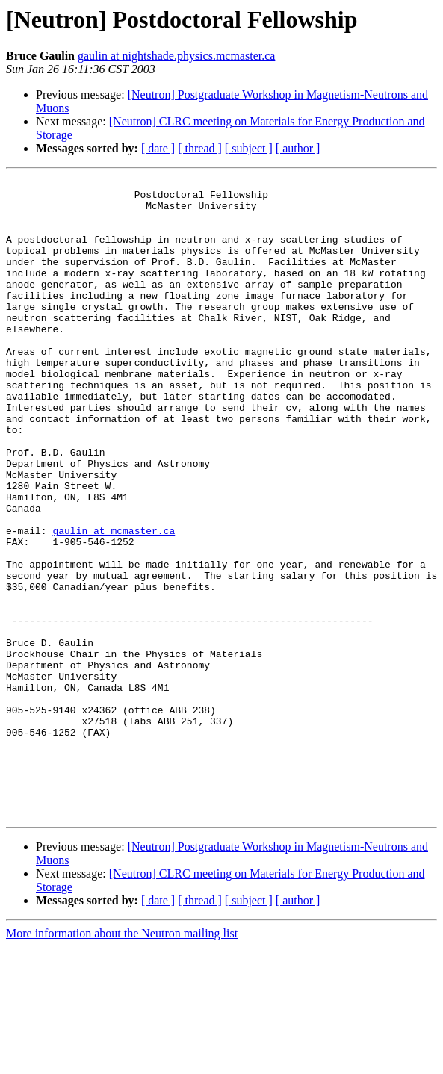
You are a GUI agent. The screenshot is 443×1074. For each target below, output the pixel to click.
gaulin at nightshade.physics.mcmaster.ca (176, 55)
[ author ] (298, 148)
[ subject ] (249, 148)
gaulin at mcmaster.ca (113, 602)
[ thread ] (200, 148)
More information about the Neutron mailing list (122, 1061)
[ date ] (158, 148)
